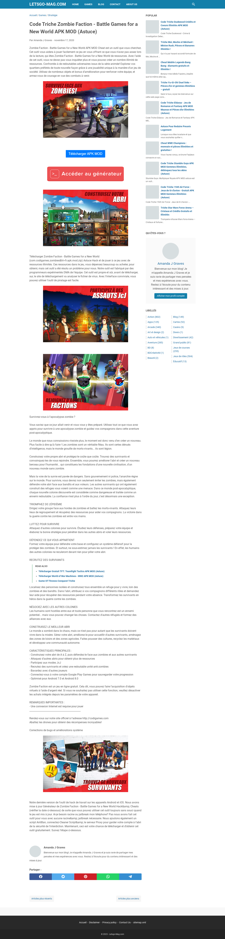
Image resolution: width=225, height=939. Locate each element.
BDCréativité (156, 352)
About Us (131, 4)
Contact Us (125, 922)
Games (88, 4)
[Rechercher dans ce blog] (194, 4)
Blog (101, 4)
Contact (115, 4)
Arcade (154, 327)
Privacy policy (109, 922)
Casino (178, 327)
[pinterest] (85, 876)
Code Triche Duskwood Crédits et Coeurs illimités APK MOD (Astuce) (178, 25)
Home (75, 4)
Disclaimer (94, 922)
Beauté (153, 358)
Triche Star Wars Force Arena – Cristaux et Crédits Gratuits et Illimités (177, 211)
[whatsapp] (108, 876)
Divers (178, 332)
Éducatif (180, 361)
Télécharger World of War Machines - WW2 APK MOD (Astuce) (71, 576)
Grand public (182, 342)
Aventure (155, 342)
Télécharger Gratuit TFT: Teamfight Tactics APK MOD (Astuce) (72, 571)
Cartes (179, 322)
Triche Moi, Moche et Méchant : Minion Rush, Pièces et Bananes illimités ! (177, 45)
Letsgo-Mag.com (47, 4)
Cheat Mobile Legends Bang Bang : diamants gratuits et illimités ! (175, 66)
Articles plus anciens (128, 898)
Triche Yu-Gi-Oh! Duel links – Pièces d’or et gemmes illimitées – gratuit (178, 86)
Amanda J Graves (171, 264)
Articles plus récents (41, 898)
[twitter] (63, 876)
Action (154, 317)
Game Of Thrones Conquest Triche (57, 581)
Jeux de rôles (183, 356)
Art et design (156, 332)
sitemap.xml (139, 922)
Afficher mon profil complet (171, 296)
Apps (153, 322)
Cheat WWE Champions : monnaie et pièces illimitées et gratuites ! (177, 146)
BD (151, 347)
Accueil (82, 922)
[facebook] (40, 876)
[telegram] (130, 876)
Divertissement (183, 337)
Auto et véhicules (158, 337)
